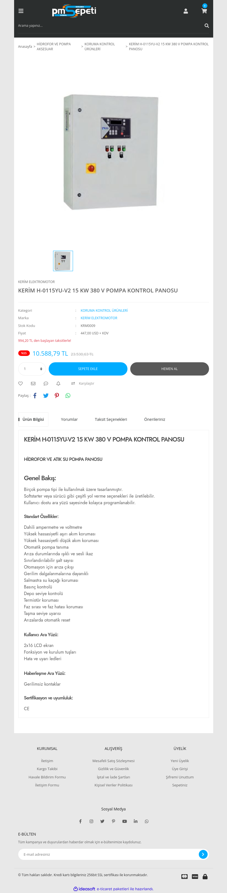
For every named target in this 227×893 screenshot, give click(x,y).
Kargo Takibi (47, 768)
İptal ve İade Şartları (113, 777)
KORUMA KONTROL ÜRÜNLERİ (104, 310)
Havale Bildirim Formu (47, 777)
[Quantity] (32, 369)
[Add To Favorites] (21, 383)
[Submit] (203, 854)
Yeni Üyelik (180, 760)
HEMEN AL (169, 368)
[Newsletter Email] (113, 854)
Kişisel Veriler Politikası (113, 785)
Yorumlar (69, 419)
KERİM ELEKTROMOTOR (36, 281)
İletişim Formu (47, 785)
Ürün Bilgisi (33, 419)
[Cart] (204, 11)
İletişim (47, 760)
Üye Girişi (180, 768)
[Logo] (74, 11)
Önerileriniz (154, 419)
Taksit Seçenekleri (111, 419)
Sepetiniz (179, 785)
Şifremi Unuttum (180, 777)
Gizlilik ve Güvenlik (113, 768)
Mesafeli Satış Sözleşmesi (113, 760)
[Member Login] (186, 11)
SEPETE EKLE (88, 368)
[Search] (113, 25)
